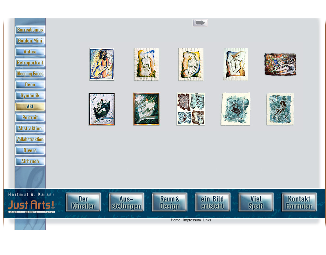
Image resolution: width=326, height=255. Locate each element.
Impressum (192, 220)
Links (207, 220)
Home (176, 220)
